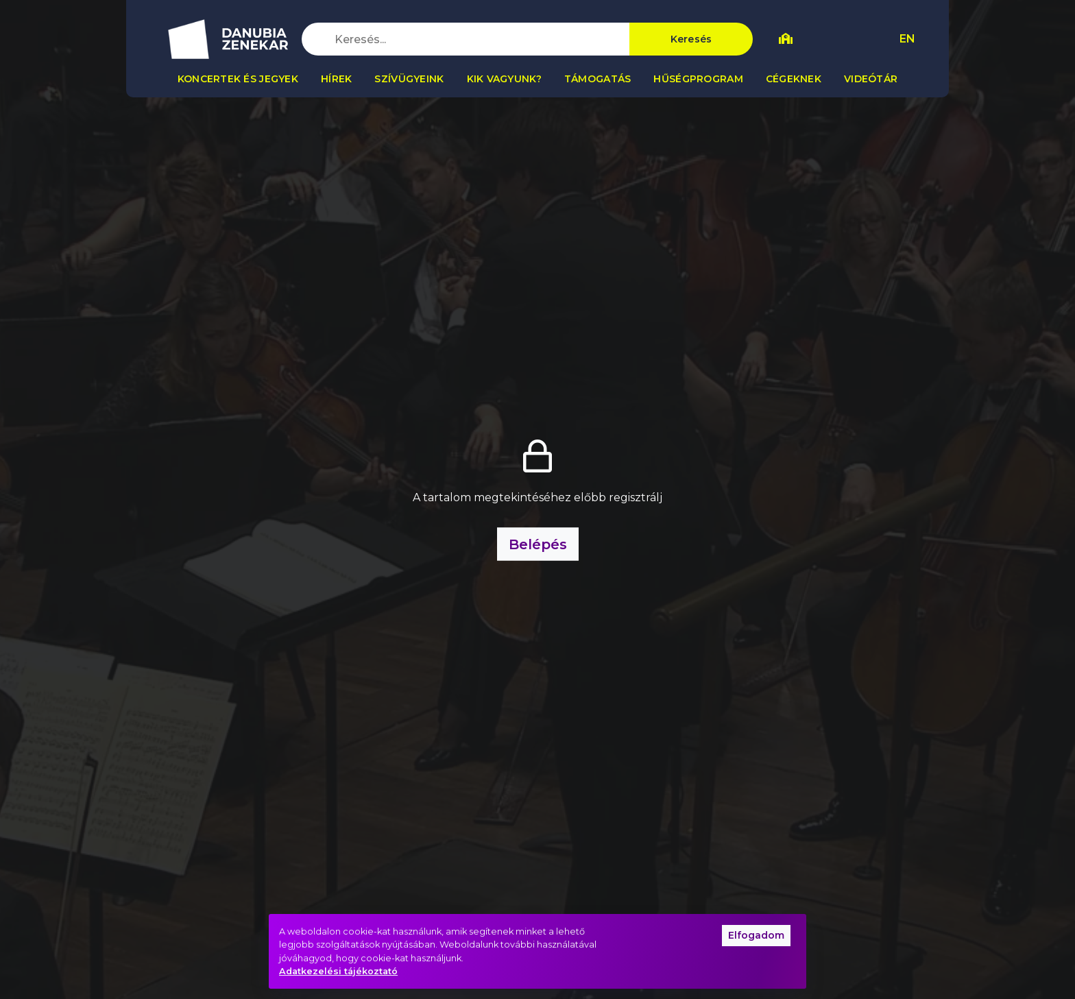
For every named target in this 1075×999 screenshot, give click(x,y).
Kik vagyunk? (504, 79)
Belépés (538, 543)
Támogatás (597, 79)
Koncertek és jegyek (238, 79)
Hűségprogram (697, 79)
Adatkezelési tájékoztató (338, 971)
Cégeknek (793, 79)
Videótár (870, 79)
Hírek (336, 79)
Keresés (691, 39)
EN (907, 38)
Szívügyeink (409, 79)
